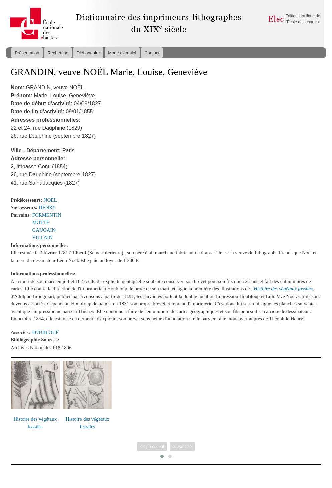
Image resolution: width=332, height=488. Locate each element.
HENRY (47, 207)
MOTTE (41, 222)
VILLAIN (42, 237)
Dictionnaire (88, 52)
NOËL (50, 200)
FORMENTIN (46, 215)
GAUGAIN (44, 230)
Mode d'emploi (122, 52)
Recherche (57, 52)
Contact (151, 52)
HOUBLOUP (45, 332)
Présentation (27, 52)
